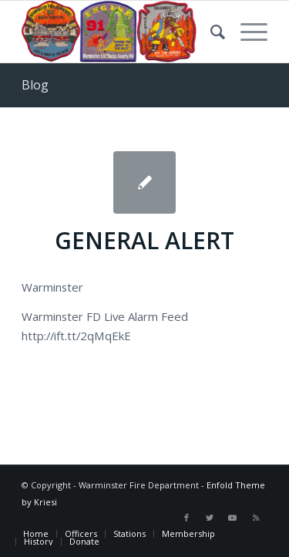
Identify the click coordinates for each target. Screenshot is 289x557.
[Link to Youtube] (232, 517)
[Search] (210, 31)
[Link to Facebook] (186, 517)
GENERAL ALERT (144, 240)
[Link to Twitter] (209, 517)
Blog (35, 84)
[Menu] (246, 31)
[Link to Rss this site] (255, 517)
